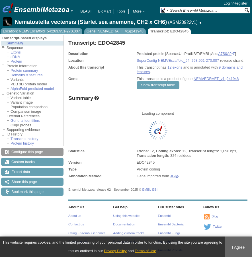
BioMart (104, 11)
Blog (215, 216)
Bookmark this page (27, 192)
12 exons (174, 67)
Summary (15, 43)
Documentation (124, 224)
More (139, 11)
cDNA (15, 57)
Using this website (126, 215)
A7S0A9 (224, 54)
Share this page (24, 182)
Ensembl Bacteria (171, 224)
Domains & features (26, 75)
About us (74, 215)
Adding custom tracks (128, 233)
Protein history (22, 143)
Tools (121, 11)
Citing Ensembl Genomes (87, 233)
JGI (173, 176)
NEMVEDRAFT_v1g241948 (216, 79)
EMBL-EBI (149, 189)
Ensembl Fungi (169, 233)
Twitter (218, 226)
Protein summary (24, 70)
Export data (20, 172)
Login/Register (235, 3)
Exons (16, 52)
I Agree (238, 247)
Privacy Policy (115, 251)
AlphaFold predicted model (32, 89)
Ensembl (164, 215)
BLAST (86, 11)
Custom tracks (23, 162)
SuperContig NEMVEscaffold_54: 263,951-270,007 (178, 60)
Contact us (76, 224)
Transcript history (24, 139)
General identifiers (25, 120)
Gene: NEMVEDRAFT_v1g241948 (115, 31)
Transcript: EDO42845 (169, 31)
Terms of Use (145, 251)
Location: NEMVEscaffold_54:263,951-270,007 (41, 31)
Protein (16, 61)
